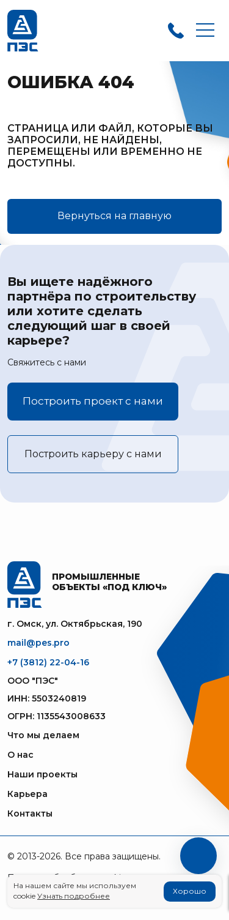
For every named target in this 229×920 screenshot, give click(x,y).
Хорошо (189, 891)
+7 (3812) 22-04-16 (48, 662)
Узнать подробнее (73, 895)
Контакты (30, 813)
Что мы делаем (43, 735)
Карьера (27, 793)
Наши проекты (42, 774)
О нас (20, 754)
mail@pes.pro (38, 642)
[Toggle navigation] (205, 31)
